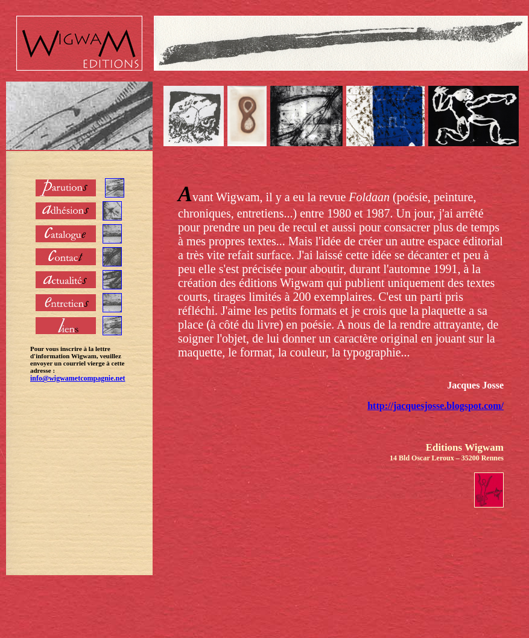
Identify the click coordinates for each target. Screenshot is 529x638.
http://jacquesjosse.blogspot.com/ (435, 406)
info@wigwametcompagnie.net (77, 378)
